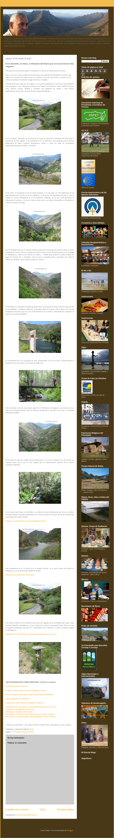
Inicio (42, 809)
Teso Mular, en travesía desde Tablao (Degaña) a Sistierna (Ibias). (31, 717)
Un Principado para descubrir (23, 732)
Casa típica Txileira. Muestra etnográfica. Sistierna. (25, 703)
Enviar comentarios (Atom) (26, 815)
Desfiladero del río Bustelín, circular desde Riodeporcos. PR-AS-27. (31, 634)
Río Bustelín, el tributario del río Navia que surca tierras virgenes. (30, 714)
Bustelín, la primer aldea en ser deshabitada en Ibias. (26, 521)
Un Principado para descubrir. (17, 686)
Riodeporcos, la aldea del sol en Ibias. (20, 575)
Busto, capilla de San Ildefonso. (18, 699)
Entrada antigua (65, 809)
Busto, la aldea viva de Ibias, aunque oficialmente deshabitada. (30, 695)
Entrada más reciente (17, 809)
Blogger (70, 830)
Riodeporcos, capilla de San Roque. (19, 712)
